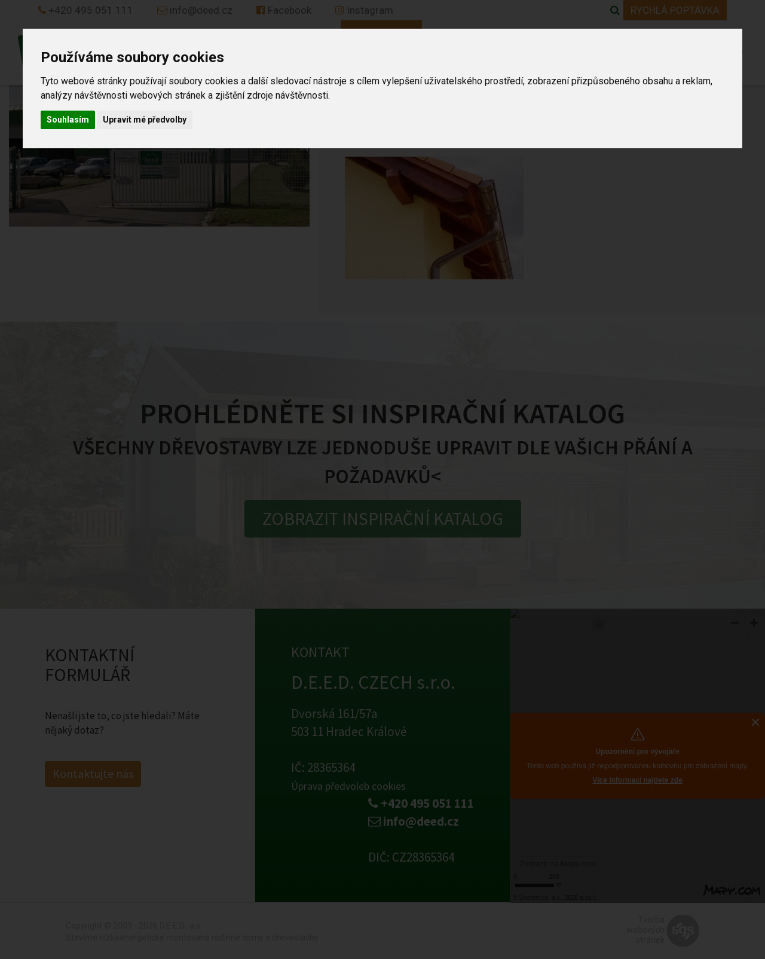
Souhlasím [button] (68, 119)
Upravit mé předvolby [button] (144, 119)
